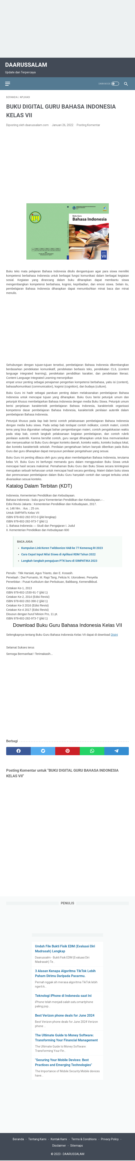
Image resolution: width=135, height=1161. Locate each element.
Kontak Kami (59, 1139)
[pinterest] (67, 749)
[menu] (11, 80)
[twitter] (43, 749)
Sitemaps (76, 1146)
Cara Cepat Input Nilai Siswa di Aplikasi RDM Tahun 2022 (58, 552)
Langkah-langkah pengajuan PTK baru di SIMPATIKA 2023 (59, 558)
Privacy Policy (110, 1139)
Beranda (18, 1139)
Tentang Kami (37, 1139)
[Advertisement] (67, 29)
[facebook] (18, 749)
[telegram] (116, 749)
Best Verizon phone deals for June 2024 (64, 1015)
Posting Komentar (88, 122)
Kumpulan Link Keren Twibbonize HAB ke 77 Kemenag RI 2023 (62, 545)
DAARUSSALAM (27, 62)
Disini (114, 632)
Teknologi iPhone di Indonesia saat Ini (63, 995)
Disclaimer (59, 1146)
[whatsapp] (92, 749)
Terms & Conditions (84, 1139)
